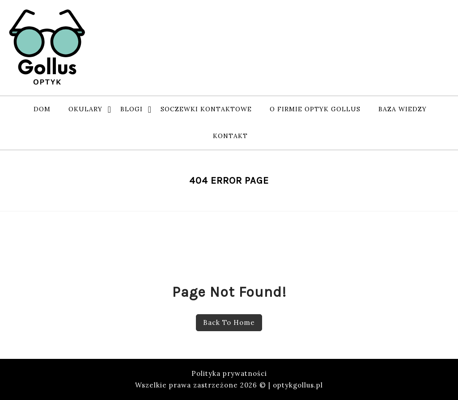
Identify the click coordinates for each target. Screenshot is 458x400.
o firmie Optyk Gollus (315, 109)
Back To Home (229, 322)
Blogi (131, 109)
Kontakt (230, 136)
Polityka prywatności (229, 373)
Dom (42, 109)
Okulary (85, 109)
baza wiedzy (402, 109)
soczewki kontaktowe (206, 109)
